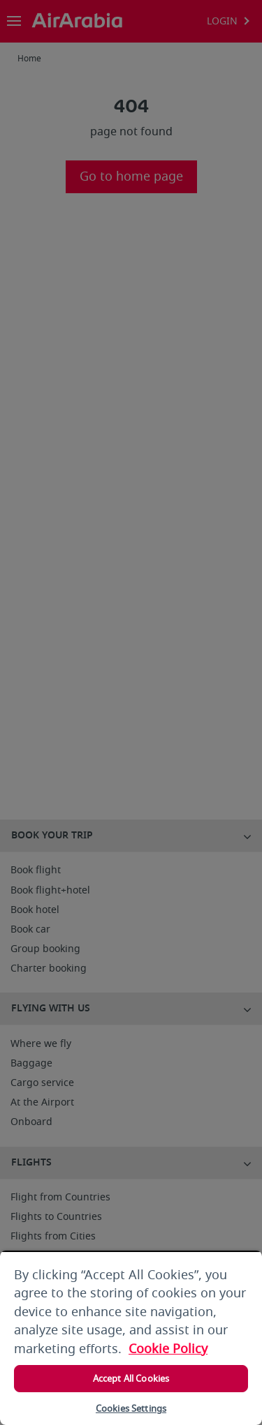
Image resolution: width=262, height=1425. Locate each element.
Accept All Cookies (131, 1378)
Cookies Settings (131, 1408)
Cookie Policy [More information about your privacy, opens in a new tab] (168, 1349)
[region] (131, 1338)
